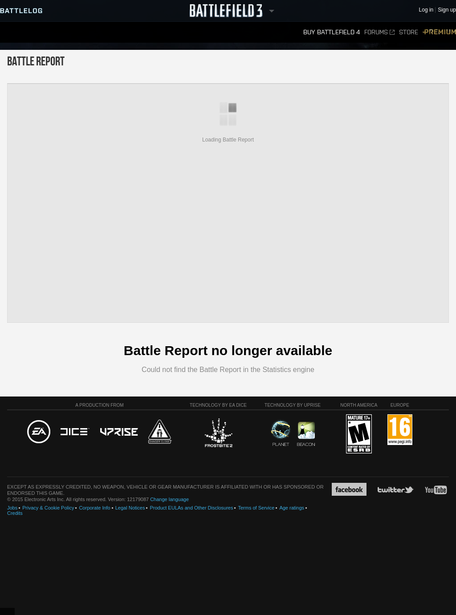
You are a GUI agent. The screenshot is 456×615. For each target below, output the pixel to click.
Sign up (447, 10)
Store (408, 32)
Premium (439, 32)
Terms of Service (256, 507)
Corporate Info (94, 507)
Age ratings (291, 507)
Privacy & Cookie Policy (48, 507)
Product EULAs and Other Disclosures (191, 507)
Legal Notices (130, 507)
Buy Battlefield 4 (331, 32)
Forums (379, 32)
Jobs (12, 507)
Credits (15, 513)
